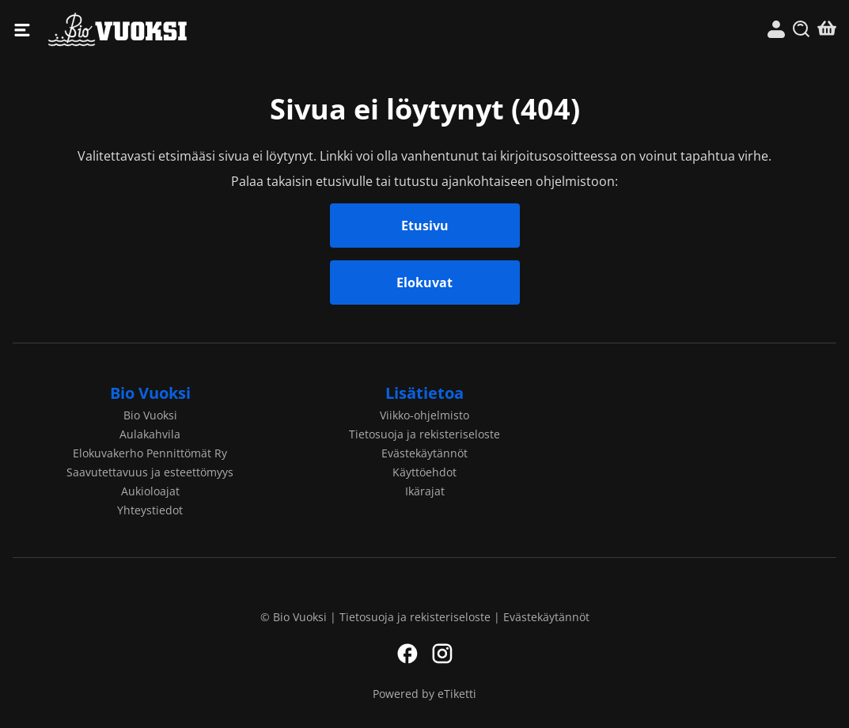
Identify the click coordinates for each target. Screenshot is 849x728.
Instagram (442, 653)
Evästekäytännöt (424, 453)
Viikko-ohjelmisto (424, 415)
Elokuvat (424, 282)
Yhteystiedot (150, 510)
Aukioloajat (150, 491)
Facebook (407, 653)
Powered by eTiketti (424, 693)
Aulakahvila (149, 434)
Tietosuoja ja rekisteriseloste (424, 434)
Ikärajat (425, 491)
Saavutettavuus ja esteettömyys (149, 472)
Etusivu (425, 225)
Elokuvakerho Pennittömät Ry (150, 453)
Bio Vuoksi (236, 30)
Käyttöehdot (424, 472)
